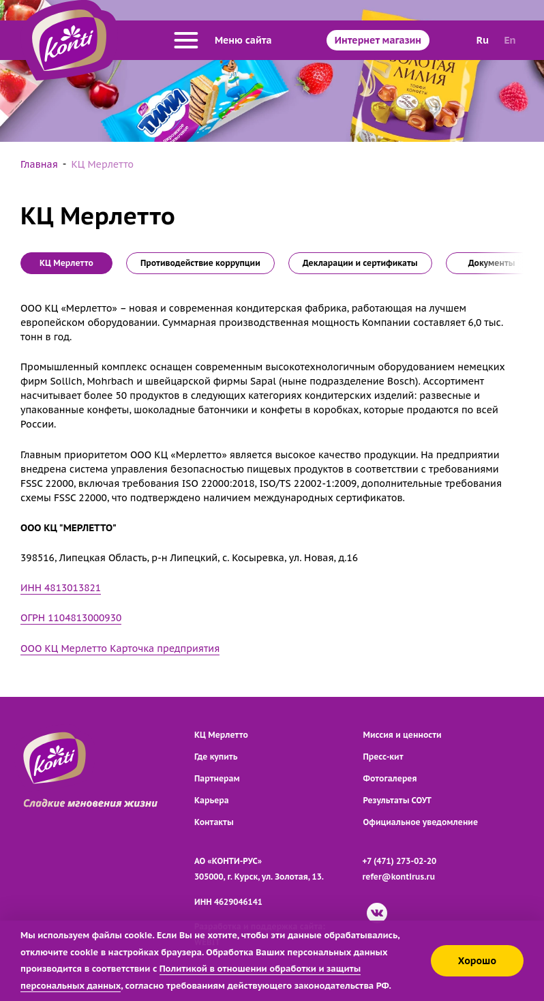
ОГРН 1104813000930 (70, 618)
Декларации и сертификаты (360, 263)
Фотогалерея (390, 778)
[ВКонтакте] (377, 913)
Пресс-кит (383, 756)
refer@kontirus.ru (399, 876)
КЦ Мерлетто (221, 735)
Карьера (211, 800)
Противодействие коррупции (200, 263)
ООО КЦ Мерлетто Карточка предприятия (120, 648)
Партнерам (217, 778)
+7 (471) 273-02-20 (400, 861)
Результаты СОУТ (397, 800)
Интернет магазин (378, 40)
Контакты (214, 822)
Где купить (215, 756)
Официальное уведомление (421, 822)
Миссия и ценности (402, 735)
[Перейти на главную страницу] (69, 40)
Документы (491, 263)
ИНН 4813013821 (60, 588)
